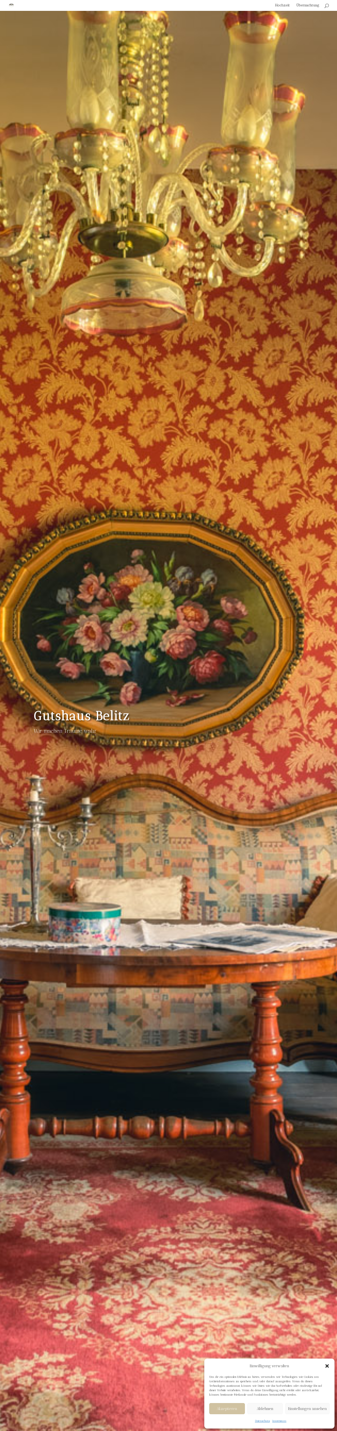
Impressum (279, 1421)
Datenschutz (262, 1421)
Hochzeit (282, 5)
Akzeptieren (227, 1409)
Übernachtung (307, 5)
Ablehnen (265, 1409)
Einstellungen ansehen (307, 1409)
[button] (327, 1366)
